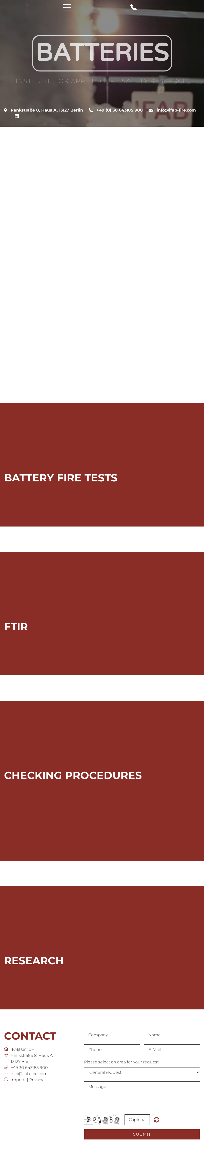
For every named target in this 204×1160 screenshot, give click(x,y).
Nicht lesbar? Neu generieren (156, 1120)
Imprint (18, 1079)
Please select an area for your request (121, 1062)
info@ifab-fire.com (176, 110)
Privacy (36, 1079)
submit (142, 1134)
